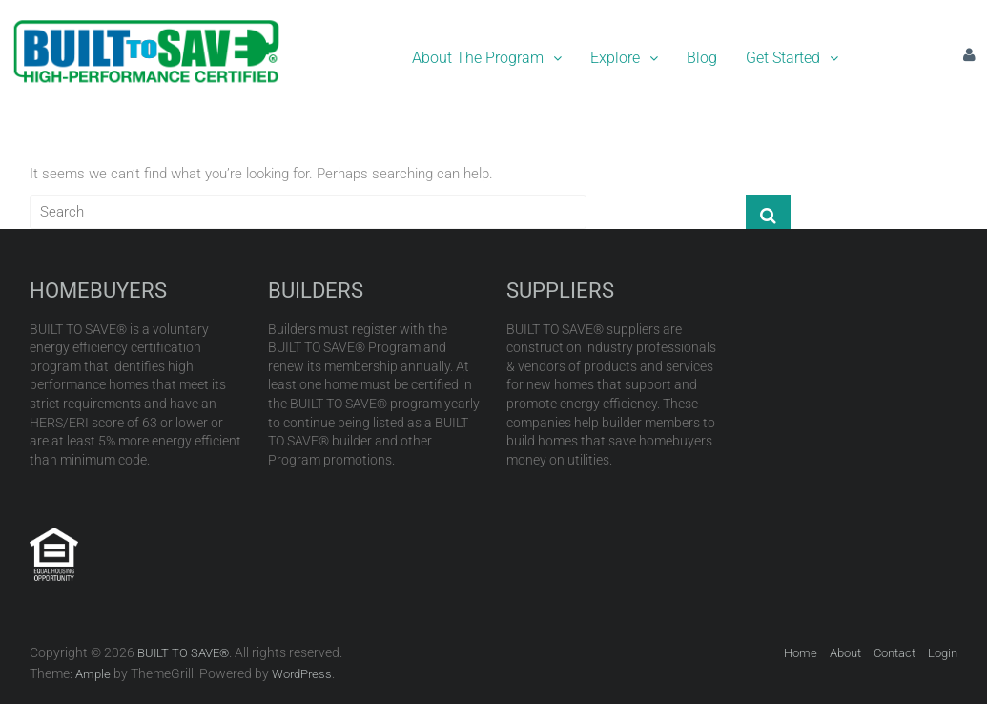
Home (800, 653)
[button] (487, 58)
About (845, 653)
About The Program (487, 58)
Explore (624, 58)
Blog (702, 58)
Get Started (792, 58)
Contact (894, 653)
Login (942, 653)
